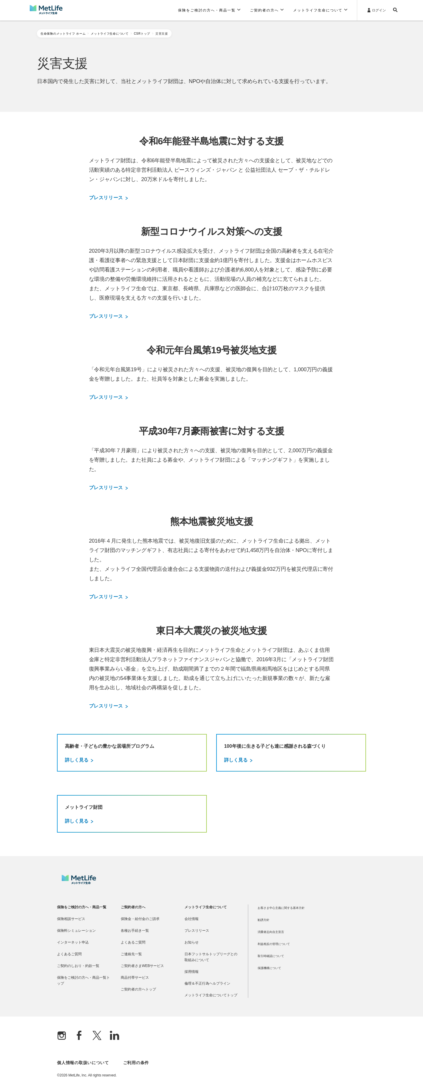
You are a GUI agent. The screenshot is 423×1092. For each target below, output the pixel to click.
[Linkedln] (114, 1036)
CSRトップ (142, 33)
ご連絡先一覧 (131, 954)
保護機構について (269, 968)
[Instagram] (61, 1036)
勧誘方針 (263, 919)
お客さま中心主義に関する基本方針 (281, 907)
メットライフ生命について (109, 33)
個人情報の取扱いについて (83, 1062)
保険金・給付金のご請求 (140, 919)
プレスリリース (108, 197)
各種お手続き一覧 (135, 931)
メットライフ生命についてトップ (210, 995)
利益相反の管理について (274, 944)
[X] (97, 1036)
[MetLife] (79, 882)
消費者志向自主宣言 (271, 932)
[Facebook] (79, 1036)
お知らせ (191, 942)
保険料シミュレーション (76, 931)
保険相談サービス (71, 919)
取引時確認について (271, 956)
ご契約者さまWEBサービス (142, 966)
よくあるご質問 (69, 954)
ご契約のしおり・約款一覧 (78, 966)
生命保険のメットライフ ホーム (63, 33)
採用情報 (191, 972)
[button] (209, 10)
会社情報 (191, 919)
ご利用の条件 (136, 1062)
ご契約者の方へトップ (138, 989)
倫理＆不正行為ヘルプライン (207, 983)
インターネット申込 (73, 942)
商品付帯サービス (135, 977)
